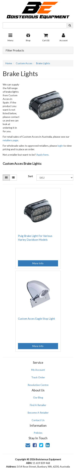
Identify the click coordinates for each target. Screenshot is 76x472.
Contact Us (38, 420)
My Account (38, 369)
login (60, 145)
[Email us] (28, 445)
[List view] (13, 177)
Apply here (42, 154)
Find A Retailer (38, 405)
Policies (38, 432)
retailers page (10, 140)
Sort (30, 176)
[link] (35, 445)
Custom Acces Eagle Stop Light (36, 318)
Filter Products (15, 50)
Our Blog (38, 397)
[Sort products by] (54, 177)
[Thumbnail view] (6, 177)
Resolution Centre (38, 384)
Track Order (38, 377)
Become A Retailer (38, 412)
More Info (37, 263)
